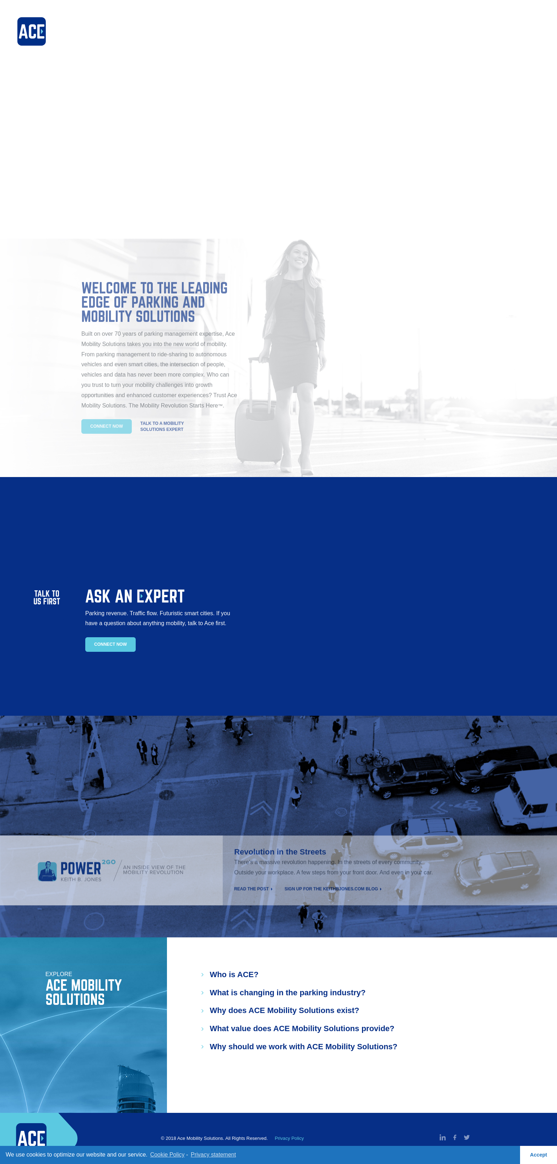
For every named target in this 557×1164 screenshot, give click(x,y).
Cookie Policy (167, 1155)
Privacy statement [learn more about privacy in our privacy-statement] (213, 1155)
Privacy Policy (289, 1138)
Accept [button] (538, 1155)
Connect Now (110, 644)
